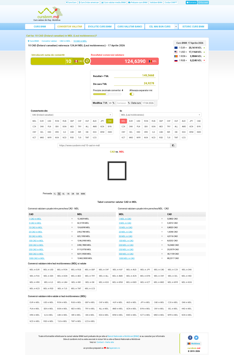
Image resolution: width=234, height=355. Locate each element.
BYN (110, 126)
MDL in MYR (173, 282)
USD (49, 121)
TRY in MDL (90, 309)
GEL (42, 132)
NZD (64, 137)
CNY (34, 132)
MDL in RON (62, 270)
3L (59, 194)
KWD (110, 132)
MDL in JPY (145, 270)
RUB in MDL (76, 302)
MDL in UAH (62, 282)
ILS (64, 132)
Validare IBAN (156, 2)
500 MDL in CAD (126, 254)
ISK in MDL (89, 315)
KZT (34, 137)
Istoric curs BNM (193, 26)
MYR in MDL (173, 315)
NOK (57, 137)
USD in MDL (48, 302)
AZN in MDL (131, 309)
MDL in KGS (104, 282)
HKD (49, 132)
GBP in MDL (90, 302)
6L (64, 194)
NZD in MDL (35, 321)
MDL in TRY (90, 276)
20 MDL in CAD (125, 232)
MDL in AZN (131, 276)
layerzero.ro (114, 348)
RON (57, 121)
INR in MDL (76, 315)
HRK (57, 132)
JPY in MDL (145, 302)
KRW (102, 132)
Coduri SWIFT (171, 2)
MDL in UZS (90, 288)
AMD (95, 126)
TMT (87, 137)
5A (77, 194)
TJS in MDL (62, 321)
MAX (83, 194)
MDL (34, 121)
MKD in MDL (159, 315)
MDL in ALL (104, 276)
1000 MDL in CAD (127, 258)
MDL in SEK (48, 276)
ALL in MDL (104, 309)
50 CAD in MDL (35, 236)
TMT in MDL (76, 321)
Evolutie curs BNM (100, 26)
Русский (203, 2)
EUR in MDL (35, 302)
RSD (72, 137)
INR (79, 132)
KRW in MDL (117, 315)
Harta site (109, 342)
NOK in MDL (187, 315)
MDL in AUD (131, 270)
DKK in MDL (187, 302)
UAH (72, 132)
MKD (42, 137)
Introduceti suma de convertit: (48, 55)
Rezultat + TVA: (101, 76)
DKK (42, 126)
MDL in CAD (159, 270)
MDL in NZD (35, 288)
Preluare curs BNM (137, 2)
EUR (42, 121)
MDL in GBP (90, 270)
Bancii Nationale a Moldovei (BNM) (123, 336)
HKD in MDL (187, 309)
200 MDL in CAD (126, 245)
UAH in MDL (62, 315)
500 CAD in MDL (36, 254)
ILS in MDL (48, 315)
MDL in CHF (104, 270)
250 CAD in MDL (36, 249)
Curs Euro (71, 2)
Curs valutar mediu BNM (113, 2)
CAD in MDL (159, 302)
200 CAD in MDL (36, 245)
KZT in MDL (145, 315)
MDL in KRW (117, 282)
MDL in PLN (34, 276)
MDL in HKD (187, 276)
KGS (94, 132)
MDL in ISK (89, 282)
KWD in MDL (131, 315)
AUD (95, 121)
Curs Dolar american (89, 2)
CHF (79, 121)
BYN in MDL (145, 309)
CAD (110, 121)
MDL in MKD (159, 282)
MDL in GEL (173, 276)
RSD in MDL (48, 321)
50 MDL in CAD (125, 236)
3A (73, 194)
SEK (57, 126)
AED (72, 126)
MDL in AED (76, 276)
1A (68, 194)
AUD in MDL (131, 302)
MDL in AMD (117, 276)
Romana (191, 2)
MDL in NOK (187, 282)
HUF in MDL (117, 302)
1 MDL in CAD (125, 219)
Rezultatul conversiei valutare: (108, 55)
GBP (72, 121)
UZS (94, 137)
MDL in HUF (117, 270)
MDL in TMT (76, 288)
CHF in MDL (104, 302)
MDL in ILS (48, 282)
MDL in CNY (159, 276)
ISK (87, 132)
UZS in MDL (90, 321)
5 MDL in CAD (125, 223)
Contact (100, 342)
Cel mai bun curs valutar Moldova (160, 27)
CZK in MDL (173, 302)
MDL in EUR (35, 270)
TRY (79, 126)
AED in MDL (76, 309)
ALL (87, 126)
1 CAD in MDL (35, 219)
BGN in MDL (62, 309)
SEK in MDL (48, 309)
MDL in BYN (145, 276)
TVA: (105, 103)
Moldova (194, 343)
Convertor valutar (69, 26)
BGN (64, 126)
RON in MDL (62, 302)
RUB (64, 121)
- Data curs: (135, 103)
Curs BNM (40, 26)
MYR (50, 137)
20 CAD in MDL (35, 232)
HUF (87, 121)
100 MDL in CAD (126, 240)
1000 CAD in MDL (37, 258)
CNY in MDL (159, 309)
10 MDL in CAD (125, 227)
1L (55, 194)
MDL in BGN (62, 276)
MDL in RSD (48, 288)
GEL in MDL (173, 309)
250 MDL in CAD (126, 249)
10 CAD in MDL (35, 227)
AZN (102, 126)
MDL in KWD (131, 282)
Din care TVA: (100, 84)
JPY (102, 121)
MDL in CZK (173, 270)
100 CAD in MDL (36, 240)
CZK (34, 126)
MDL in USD (48, 270)
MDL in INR (76, 282)
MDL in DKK (187, 270)
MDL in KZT (145, 282)
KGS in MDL (104, 315)
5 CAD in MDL (35, 223)
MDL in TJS (62, 288)
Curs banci (129, 26)
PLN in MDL (34, 309)
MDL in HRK (35, 282)
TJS (79, 137)
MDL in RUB (76, 270)
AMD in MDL (117, 309)
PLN (49, 126)
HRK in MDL (35, 315)
